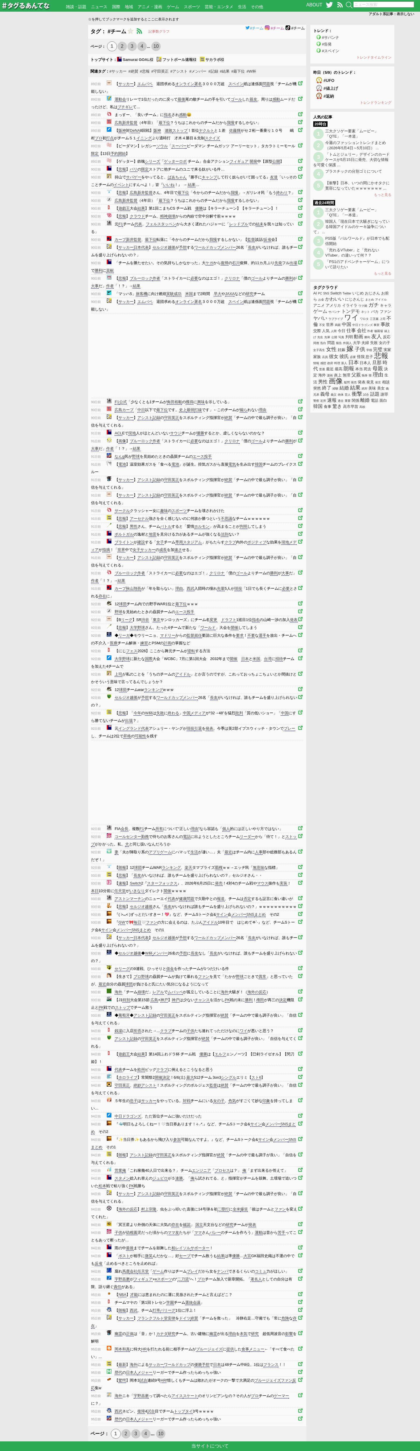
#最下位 (238, 71)
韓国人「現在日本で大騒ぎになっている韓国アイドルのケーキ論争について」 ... (351, 226)
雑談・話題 (76, 6)
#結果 (225, 71)
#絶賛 (133, 71)
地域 (129, 6)
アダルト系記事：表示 (391, 14)
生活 (242, 6)
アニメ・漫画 (150, 6)
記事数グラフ (158, 31)
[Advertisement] (44, 112)
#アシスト (179, 71)
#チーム (254, 28)
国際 (116, 6)
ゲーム (173, 6)
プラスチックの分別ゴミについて (353, 171)
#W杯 (251, 71)
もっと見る (382, 195)
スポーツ (192, 6)
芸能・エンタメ (219, 6)
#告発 (327, 44)
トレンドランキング (375, 103)
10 (156, 46)
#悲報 (145, 71)
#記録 (213, 71)
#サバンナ (330, 37)
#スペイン (330, 51)
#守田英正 (160, 71)
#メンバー (197, 71)
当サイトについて (210, 1445)
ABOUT (314, 4)
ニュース (99, 6)
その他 (257, 6)
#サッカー (118, 71)
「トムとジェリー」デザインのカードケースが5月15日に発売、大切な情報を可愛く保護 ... (351, 159)
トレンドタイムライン (373, 57)
